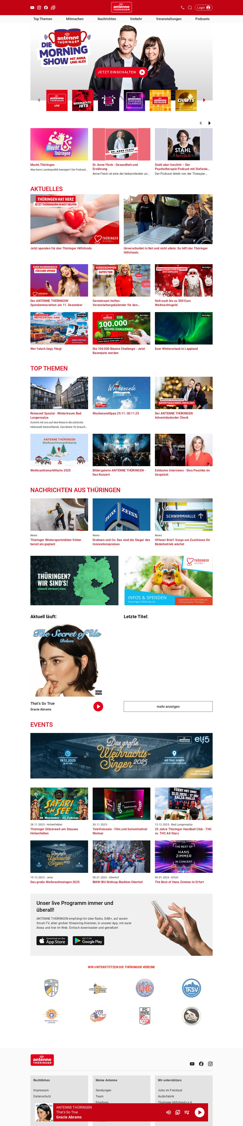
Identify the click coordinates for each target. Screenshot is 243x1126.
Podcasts (202, 19)
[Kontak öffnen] (182, 8)
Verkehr (136, 19)
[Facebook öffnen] (46, 7)
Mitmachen (75, 19)
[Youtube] (192, 1064)
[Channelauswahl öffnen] (190, 8)
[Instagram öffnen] (39, 7)
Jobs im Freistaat (170, 1090)
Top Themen (42, 19)
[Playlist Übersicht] (187, 1112)
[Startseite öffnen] (121, 7)
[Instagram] (210, 1064)
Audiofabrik (166, 1096)
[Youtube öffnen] (32, 7)
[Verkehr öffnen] (53, 8)
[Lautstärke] (169, 1112)
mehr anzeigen (168, 707)
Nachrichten (107, 19)
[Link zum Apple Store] (52, 941)
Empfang (102, 1102)
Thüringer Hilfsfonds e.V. (175, 1102)
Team (99, 1096)
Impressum (41, 1090)
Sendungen (103, 1090)
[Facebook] (201, 1064)
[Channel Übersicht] (178, 1112)
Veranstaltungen (168, 19)
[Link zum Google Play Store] (88, 941)
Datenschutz (42, 1096)
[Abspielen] (199, 1112)
